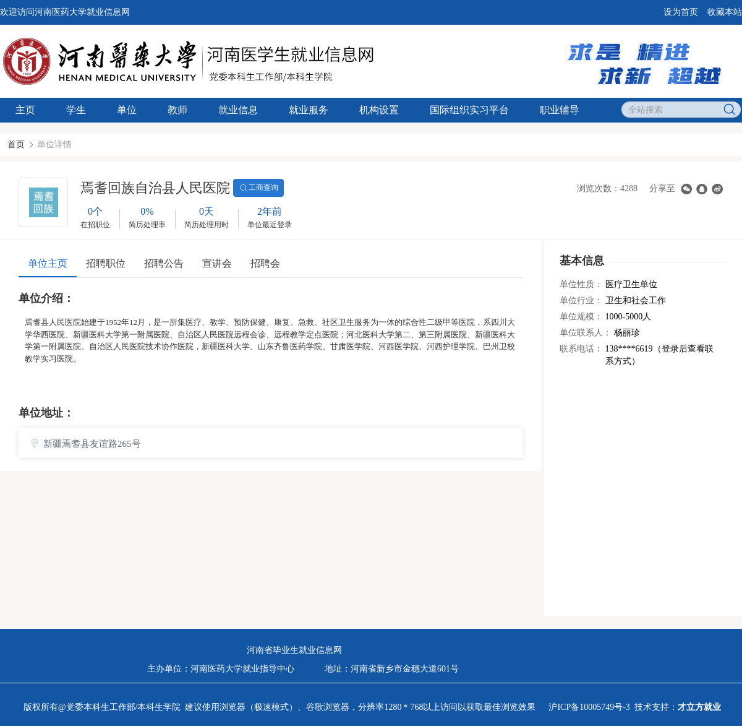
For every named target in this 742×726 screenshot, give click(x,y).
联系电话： (581, 348)
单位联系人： (586, 332)
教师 (177, 110)
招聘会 (265, 263)
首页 (16, 144)
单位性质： (581, 284)
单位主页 (47, 263)
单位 (127, 110)
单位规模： (581, 316)
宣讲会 (217, 263)
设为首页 (680, 12)
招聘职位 (106, 263)
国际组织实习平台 (469, 110)
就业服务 (308, 110)
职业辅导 (559, 110)
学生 (76, 110)
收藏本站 (724, 12)
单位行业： (581, 300)
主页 (25, 110)
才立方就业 (699, 707)
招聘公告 (164, 263)
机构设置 (379, 110)
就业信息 (238, 110)
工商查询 (258, 188)
